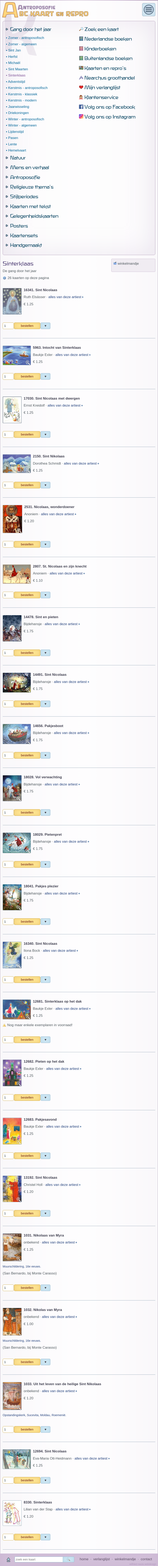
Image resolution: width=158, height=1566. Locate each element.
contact (146, 1559)
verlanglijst (101, 1559)
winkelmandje (125, 1559)
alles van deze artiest (65, 61)
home (84, 1559)
